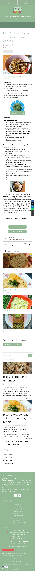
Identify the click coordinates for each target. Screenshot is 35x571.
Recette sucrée (8, 457)
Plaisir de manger (8, 463)
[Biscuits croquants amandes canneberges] (17, 368)
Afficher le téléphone (19, 538)
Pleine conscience (8, 460)
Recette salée (7, 454)
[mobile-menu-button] (17, 20)
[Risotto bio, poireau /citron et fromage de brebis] (17, 406)
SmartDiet (16, 569)
